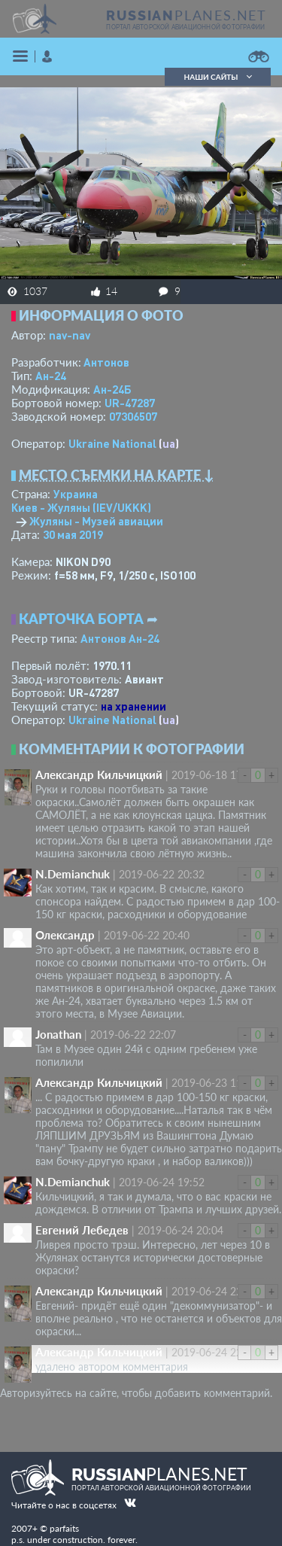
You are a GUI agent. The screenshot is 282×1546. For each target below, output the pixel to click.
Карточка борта (81, 618)
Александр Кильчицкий (98, 774)
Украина (75, 494)
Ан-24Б (112, 389)
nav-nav (69, 335)
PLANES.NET (186, 15)
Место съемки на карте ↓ (116, 475)
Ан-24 (50, 375)
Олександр (65, 935)
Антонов (106, 362)
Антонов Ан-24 (119, 638)
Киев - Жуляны (81, 507)
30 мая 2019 (73, 534)
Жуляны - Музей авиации (96, 521)
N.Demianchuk (72, 874)
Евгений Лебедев (82, 1230)
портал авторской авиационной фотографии (185, 27)
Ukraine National (112, 443)
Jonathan (58, 1034)
